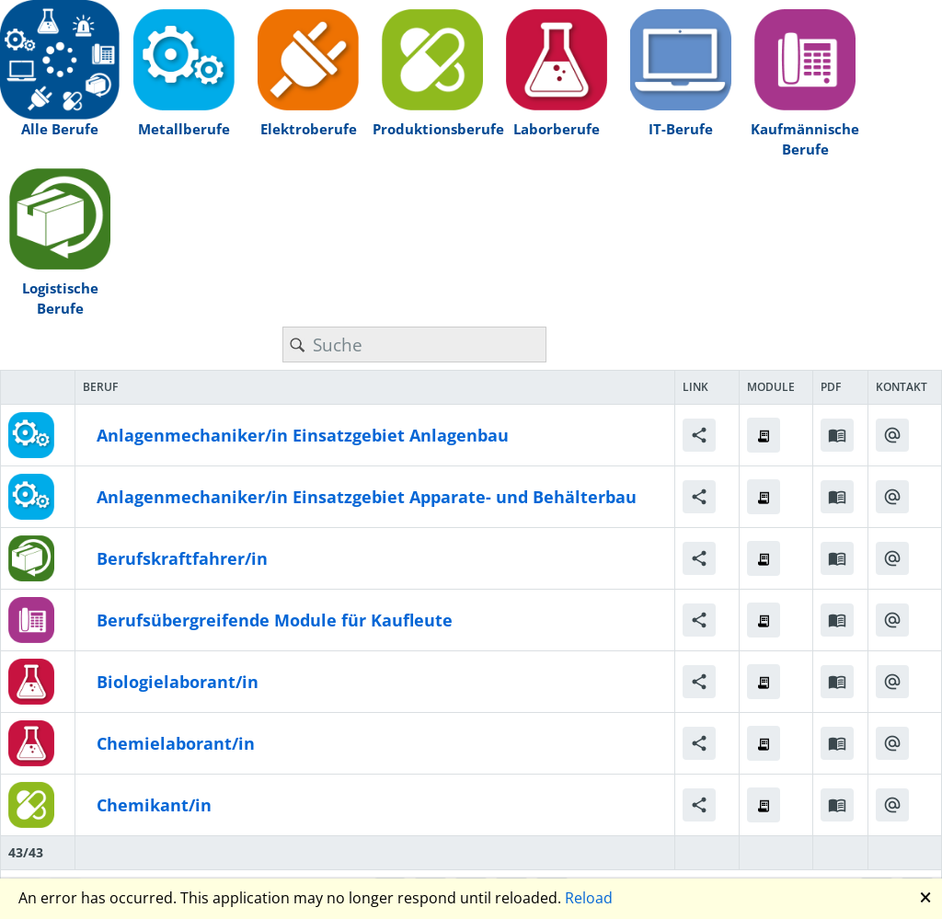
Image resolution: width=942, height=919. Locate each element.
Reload (589, 898)
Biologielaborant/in (177, 682)
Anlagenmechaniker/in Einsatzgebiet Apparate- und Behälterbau (367, 497)
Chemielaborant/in (176, 743)
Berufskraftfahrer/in (182, 558)
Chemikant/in (154, 805)
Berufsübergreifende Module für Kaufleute (275, 620)
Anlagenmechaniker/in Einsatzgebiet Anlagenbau (303, 435)
